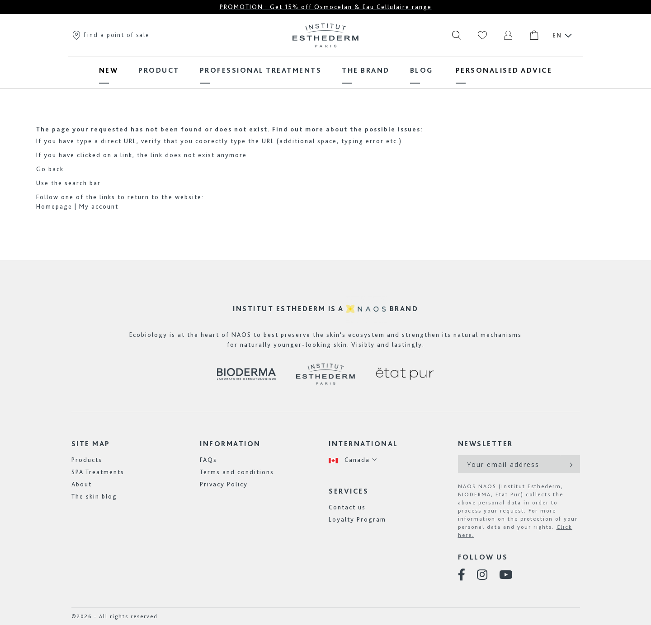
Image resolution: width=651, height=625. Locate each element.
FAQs (208, 459)
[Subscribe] (570, 464)
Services (348, 491)
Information (230, 443)
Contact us (347, 507)
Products (86, 459)
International (363, 443)
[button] (353, 460)
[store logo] (325, 35)
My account (98, 206)
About (81, 484)
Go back (50, 169)
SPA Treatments (97, 472)
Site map (90, 443)
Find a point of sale (110, 34)
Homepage (54, 206)
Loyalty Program (357, 519)
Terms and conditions (237, 472)
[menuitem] (108, 70)
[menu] (325, 70)
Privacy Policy (224, 484)
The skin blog (94, 496)
